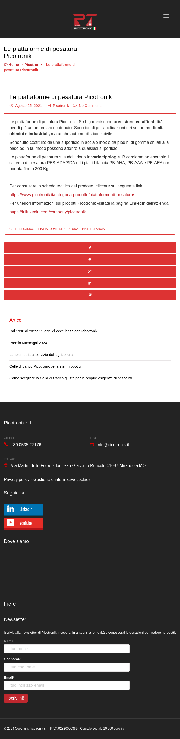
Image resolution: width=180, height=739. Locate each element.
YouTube (26, 523)
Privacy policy (17, 479)
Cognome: (12, 659)
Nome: (9, 641)
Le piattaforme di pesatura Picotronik (60, 96)
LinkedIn (26, 509)
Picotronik (33, 64)
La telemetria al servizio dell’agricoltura (41, 355)
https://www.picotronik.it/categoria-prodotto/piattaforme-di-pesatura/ (71, 194)
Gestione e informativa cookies (62, 479)
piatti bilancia (93, 228)
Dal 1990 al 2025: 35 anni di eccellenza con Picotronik (53, 331)
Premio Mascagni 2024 (28, 343)
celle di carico (21, 228)
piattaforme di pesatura (58, 228)
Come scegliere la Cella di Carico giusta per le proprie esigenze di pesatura (70, 378)
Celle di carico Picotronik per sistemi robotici (45, 366)
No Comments (90, 106)
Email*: (9, 677)
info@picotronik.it (113, 444)
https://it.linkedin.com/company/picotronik (47, 212)
